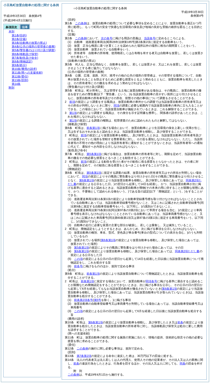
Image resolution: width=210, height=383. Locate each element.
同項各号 (151, 281)
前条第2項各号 (83, 300)
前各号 (78, 266)
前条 (180, 322)
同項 (116, 105)
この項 (78, 258)
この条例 (81, 23)
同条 (182, 363)
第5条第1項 (94, 154)
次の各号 (106, 38)
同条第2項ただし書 (187, 251)
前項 (72, 101)
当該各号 (149, 38)
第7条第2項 (84, 356)
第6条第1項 (81, 251)
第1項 (73, 113)
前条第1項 (93, 128)
